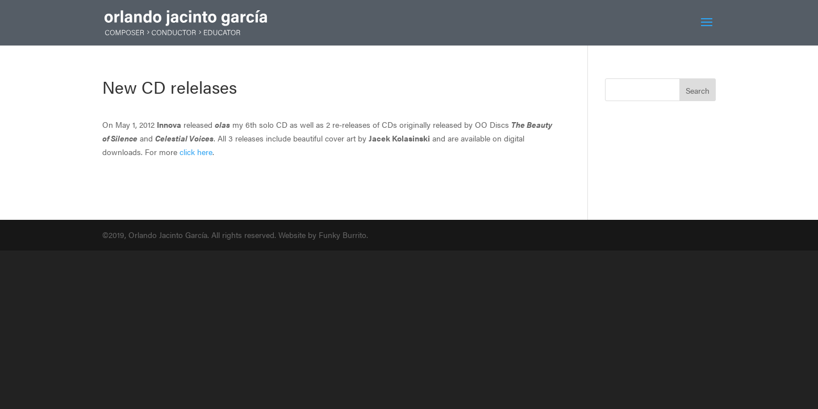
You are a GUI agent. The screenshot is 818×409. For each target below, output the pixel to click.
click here (196, 151)
